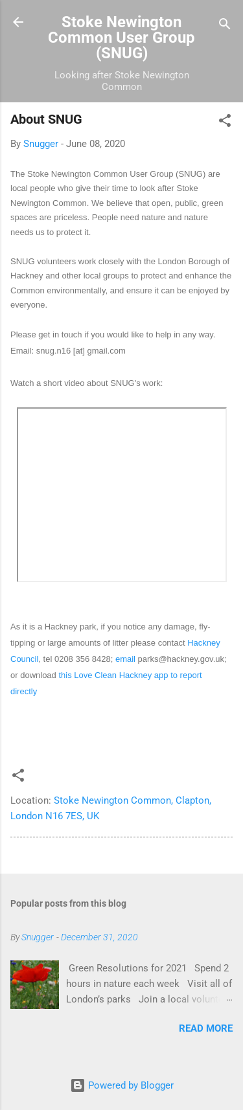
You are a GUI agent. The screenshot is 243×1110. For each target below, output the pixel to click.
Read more (206, 1028)
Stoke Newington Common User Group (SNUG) (121, 37)
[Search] (225, 26)
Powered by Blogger (122, 1085)
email (125, 659)
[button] (225, 123)
